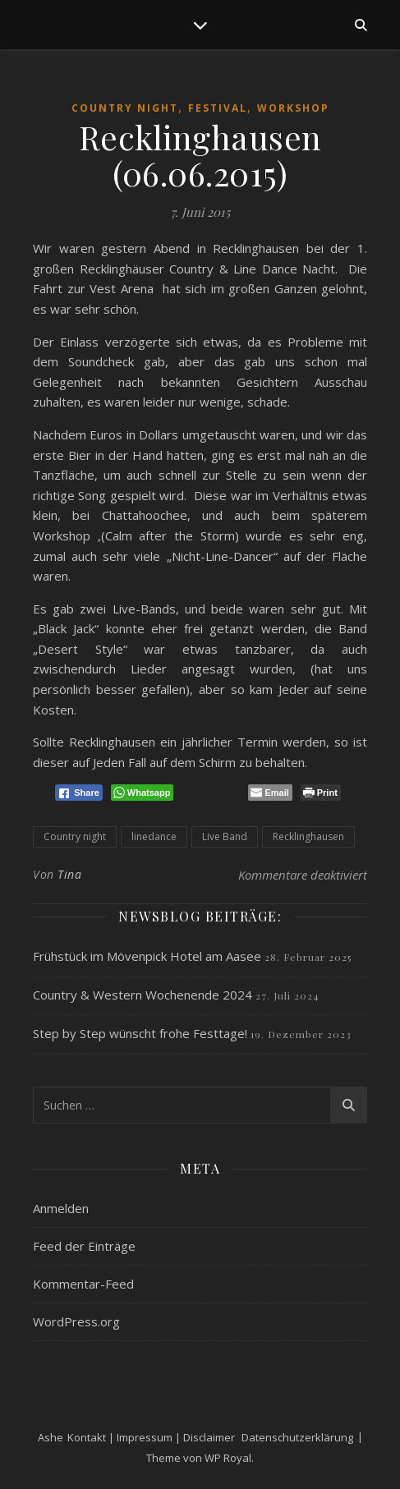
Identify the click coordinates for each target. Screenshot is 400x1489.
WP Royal (228, 1457)
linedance (154, 836)
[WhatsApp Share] (142, 792)
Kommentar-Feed (83, 1283)
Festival (217, 108)
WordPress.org (76, 1321)
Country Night (124, 108)
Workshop (293, 108)
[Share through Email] (270, 792)
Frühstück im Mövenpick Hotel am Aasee (147, 956)
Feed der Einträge (84, 1246)
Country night (75, 836)
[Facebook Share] (79, 792)
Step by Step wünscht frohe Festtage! (140, 1033)
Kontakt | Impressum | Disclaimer (151, 1437)
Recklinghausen (308, 836)
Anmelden (61, 1208)
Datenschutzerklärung (297, 1437)
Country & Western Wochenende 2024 (142, 994)
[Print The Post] (321, 792)
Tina (69, 874)
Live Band (224, 836)
